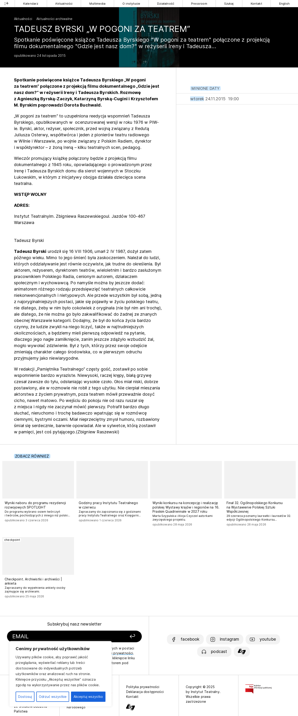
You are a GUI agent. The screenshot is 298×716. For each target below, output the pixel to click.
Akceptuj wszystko (88, 697)
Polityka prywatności (142, 687)
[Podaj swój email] (54, 636)
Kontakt (256, 3)
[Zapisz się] (116, 636)
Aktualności (63, 3)
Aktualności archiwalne (54, 19)
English (284, 3)
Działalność (165, 3)
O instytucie (131, 3)
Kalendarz (30, 3)
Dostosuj (25, 697)
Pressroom (199, 3)
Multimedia (97, 3)
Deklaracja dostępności (145, 692)
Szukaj (229, 3)
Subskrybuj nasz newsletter (74, 624)
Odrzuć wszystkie (53, 697)
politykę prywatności (116, 653)
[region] (60, 674)
